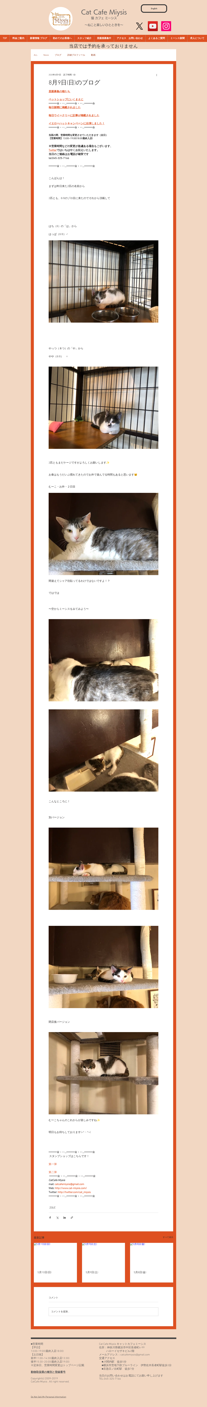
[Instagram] (166, 26)
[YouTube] (153, 26)
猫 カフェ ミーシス (104, 18)
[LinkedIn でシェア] (64, 1217)
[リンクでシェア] (71, 1217)
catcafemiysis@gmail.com (135, 1354)
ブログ (58, 55)
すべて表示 (168, 1237)
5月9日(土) (92, 1272)
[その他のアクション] (156, 75)
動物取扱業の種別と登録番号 (48, 1372)
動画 (93, 55)
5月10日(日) (44, 1272)
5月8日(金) (140, 1272)
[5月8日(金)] (151, 1255)
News (46, 55)
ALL (36, 55)
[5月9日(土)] (103, 1255)
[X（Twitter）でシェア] (57, 1217)
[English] (154, 8)
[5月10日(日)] (55, 1255)
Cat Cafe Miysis (104, 12)
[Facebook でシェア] (50, 1217)
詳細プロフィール (76, 55)
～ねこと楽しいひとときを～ (104, 24)
